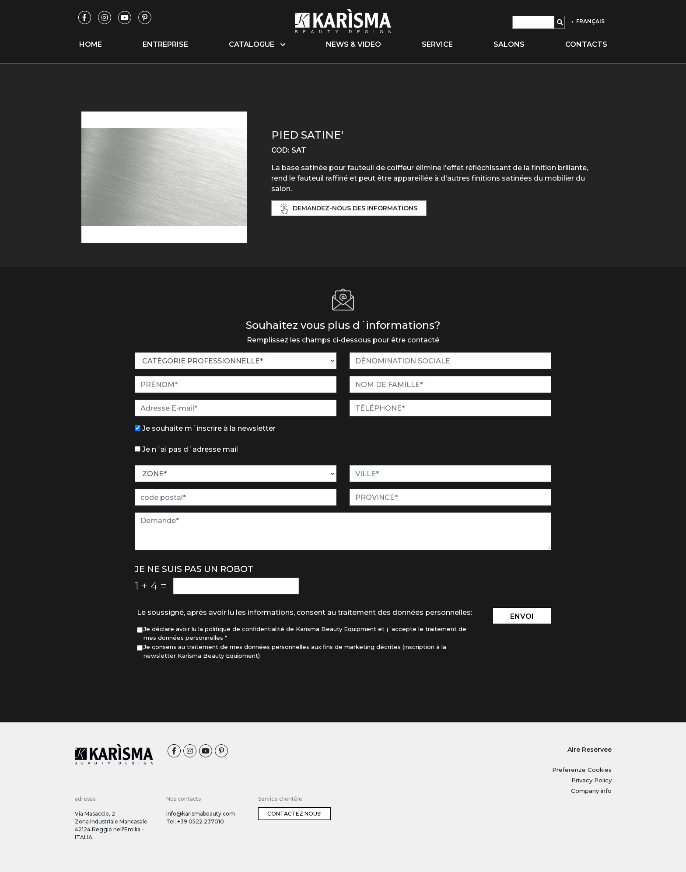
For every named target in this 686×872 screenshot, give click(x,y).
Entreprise (165, 44)
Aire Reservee (589, 749)
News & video (353, 44)
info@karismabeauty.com (200, 813)
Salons (509, 44)
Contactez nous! (294, 813)
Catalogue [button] (257, 44)
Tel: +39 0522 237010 (195, 821)
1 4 (151, 585)
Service (437, 44)
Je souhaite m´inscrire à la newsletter (209, 428)
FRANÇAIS (590, 21)
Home (90, 44)
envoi (522, 616)
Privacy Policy (591, 780)
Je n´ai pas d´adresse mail (190, 449)
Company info (591, 790)
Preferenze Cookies (582, 769)
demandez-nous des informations (349, 208)
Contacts (586, 44)
